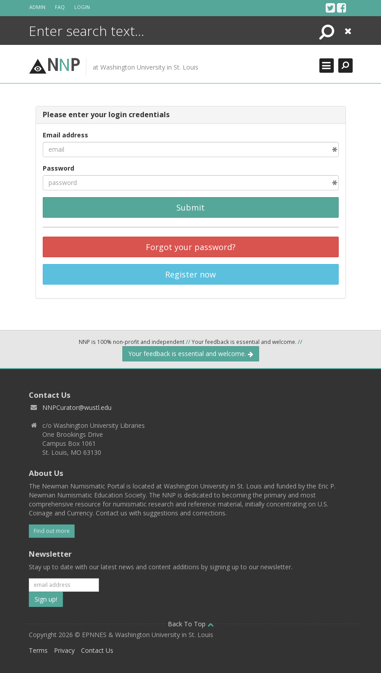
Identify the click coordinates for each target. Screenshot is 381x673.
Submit (190, 207)
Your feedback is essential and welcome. (190, 353)
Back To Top (191, 624)
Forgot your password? (191, 247)
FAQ (60, 7)
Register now (190, 274)
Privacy (64, 650)
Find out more (52, 531)
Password (58, 168)
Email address (65, 135)
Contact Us (97, 650)
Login (82, 7)
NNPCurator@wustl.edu (77, 407)
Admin (37, 7)
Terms (38, 650)
